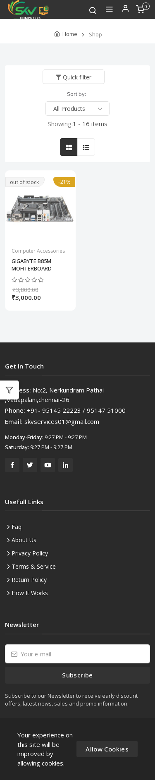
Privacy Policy (30, 553)
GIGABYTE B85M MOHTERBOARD (32, 264)
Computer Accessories (38, 250)
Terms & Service (34, 566)
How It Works (30, 593)
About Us (24, 540)
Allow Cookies (107, 749)
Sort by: (76, 94)
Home (69, 34)
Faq (16, 527)
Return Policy (29, 580)
